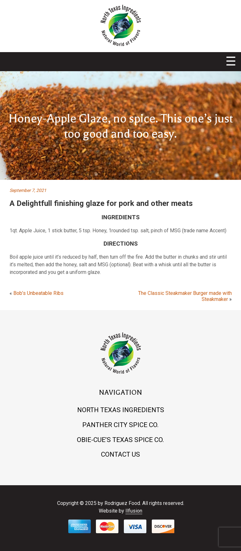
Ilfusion (133, 511)
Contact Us (120, 454)
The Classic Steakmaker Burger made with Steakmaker (185, 296)
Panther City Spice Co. (120, 425)
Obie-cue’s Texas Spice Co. (120, 440)
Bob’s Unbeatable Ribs (38, 293)
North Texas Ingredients (120, 410)
